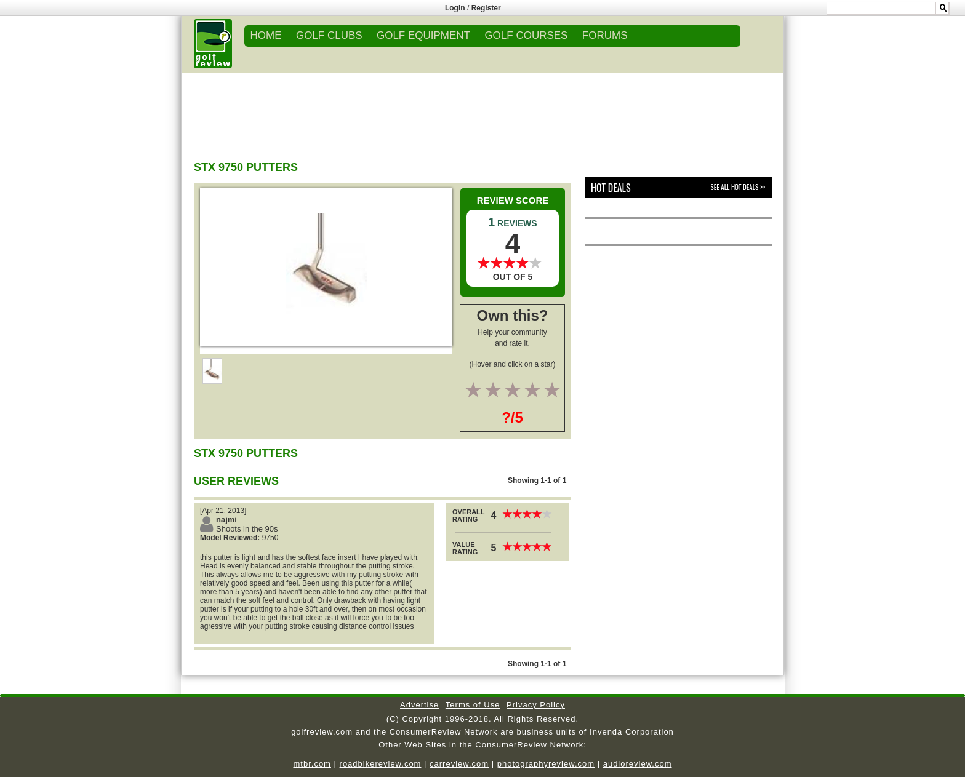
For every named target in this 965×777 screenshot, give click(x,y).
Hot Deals (611, 187)
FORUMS (605, 35)
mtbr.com (311, 763)
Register (486, 8)
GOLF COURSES (525, 35)
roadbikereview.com (381, 763)
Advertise (419, 704)
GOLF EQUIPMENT (423, 35)
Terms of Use (473, 704)
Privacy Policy (536, 704)
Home (266, 35)
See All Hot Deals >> (738, 187)
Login (455, 8)
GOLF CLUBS (329, 35)
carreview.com (459, 763)
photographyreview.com (546, 763)
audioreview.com (637, 763)
